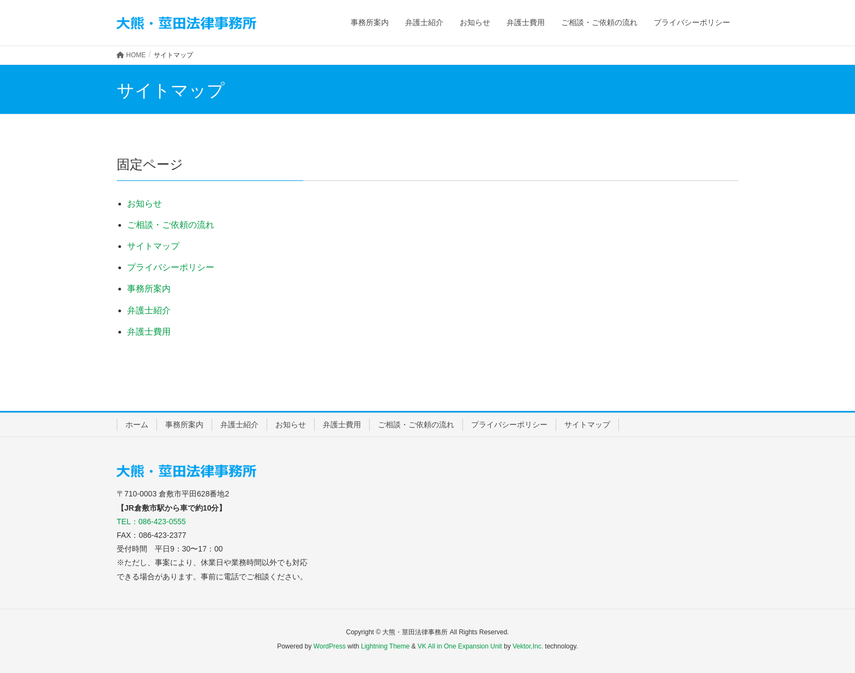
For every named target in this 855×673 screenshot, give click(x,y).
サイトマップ (153, 246)
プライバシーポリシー (170, 267)
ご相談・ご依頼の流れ (170, 224)
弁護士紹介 (149, 310)
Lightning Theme (385, 646)
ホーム (136, 424)
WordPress (330, 646)
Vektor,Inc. (528, 646)
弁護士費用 (149, 331)
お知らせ (144, 203)
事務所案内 (149, 288)
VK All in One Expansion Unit (460, 646)
